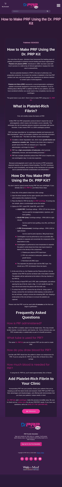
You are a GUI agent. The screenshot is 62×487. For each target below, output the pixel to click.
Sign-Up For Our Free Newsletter (31, 444)
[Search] (48, 11)
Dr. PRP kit (28, 188)
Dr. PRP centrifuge (39, 201)
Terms (42, 452)
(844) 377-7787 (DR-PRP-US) (37, 404)
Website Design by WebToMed (31, 470)
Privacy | (39, 452)
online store (22, 402)
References (32, 411)
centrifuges (23, 400)
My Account (5, 6)
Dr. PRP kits (11, 400)
